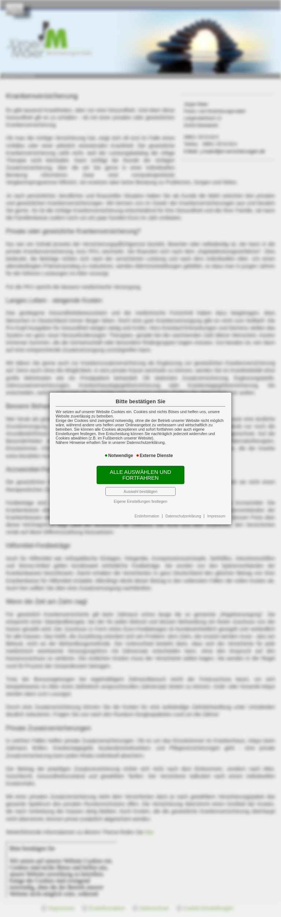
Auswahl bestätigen (140, 491)
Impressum (216, 516)
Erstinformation (147, 516)
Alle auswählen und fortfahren (140, 475)
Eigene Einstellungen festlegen (140, 501)
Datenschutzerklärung (183, 516)
